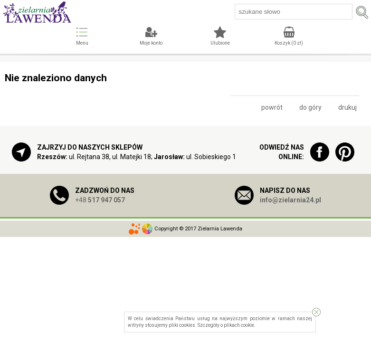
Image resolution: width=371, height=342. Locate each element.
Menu (82, 43)
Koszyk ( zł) (289, 43)
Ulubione (220, 43)
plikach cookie (239, 325)
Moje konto (151, 43)
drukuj (347, 107)
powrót (272, 107)
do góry (310, 107)
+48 (100, 200)
